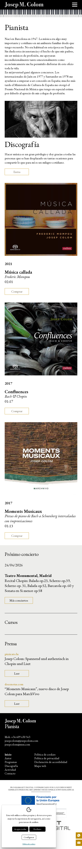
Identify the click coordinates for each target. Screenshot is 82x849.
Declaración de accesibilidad (50, 762)
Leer (16, 673)
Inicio (8, 754)
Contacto (10, 773)
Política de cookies (44, 754)
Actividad (10, 769)
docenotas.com (14, 684)
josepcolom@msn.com (17, 744)
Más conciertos (19, 600)
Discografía (11, 766)
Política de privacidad (46, 758)
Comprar (16, 291)
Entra (16, 172)
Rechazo (37, 829)
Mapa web (40, 766)
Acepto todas (20, 829)
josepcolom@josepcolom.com (21, 741)
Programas (11, 762)
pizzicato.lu (12, 654)
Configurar (29, 837)
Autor (8, 758)
